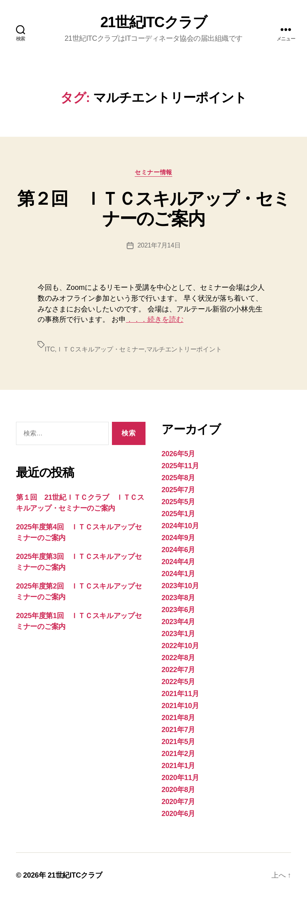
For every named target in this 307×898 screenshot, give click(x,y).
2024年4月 (178, 562)
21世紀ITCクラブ (153, 22)
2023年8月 (178, 598)
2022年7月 (178, 670)
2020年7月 (178, 802)
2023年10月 (180, 586)
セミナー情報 (153, 172)
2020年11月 (180, 778)
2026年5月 (178, 454)
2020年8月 (178, 790)
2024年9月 (178, 538)
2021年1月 (178, 766)
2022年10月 (180, 646)
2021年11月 (180, 694)
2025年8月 (178, 478)
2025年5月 (178, 502)
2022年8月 (178, 658)
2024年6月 (178, 550)
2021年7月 (178, 730)
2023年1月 (178, 634)
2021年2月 (178, 754)
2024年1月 (178, 574)
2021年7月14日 (159, 245)
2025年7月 (178, 490)
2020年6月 (178, 814)
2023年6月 (178, 610)
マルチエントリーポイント (184, 349)
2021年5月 (178, 742)
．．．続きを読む (154, 319)
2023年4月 (178, 622)
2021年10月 (180, 706)
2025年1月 (178, 514)
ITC (50, 349)
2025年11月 (180, 466)
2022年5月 (178, 682)
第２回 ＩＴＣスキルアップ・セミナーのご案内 (153, 208)
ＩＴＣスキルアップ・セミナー (100, 349)
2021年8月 (178, 718)
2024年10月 (180, 526)
